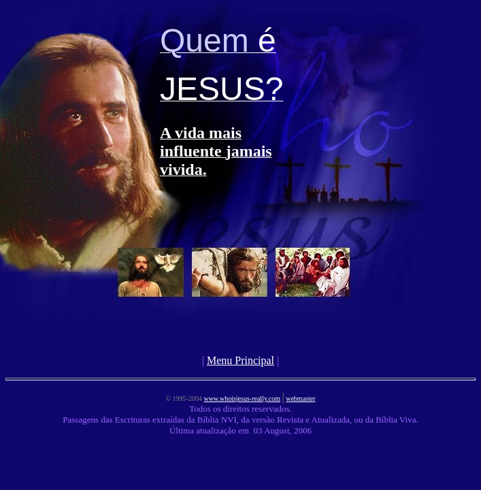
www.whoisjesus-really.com (241, 398)
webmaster (300, 398)
